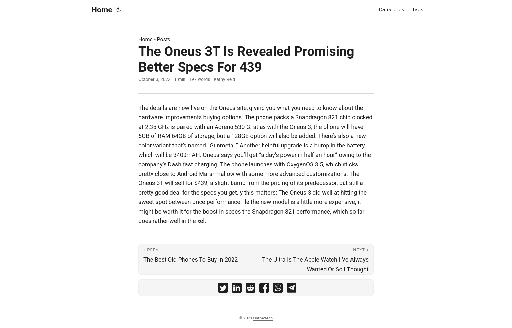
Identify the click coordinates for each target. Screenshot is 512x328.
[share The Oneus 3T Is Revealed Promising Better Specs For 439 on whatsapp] (278, 289)
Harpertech (263, 318)
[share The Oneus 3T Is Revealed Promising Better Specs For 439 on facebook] (264, 289)
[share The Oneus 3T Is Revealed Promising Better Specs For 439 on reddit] (250, 289)
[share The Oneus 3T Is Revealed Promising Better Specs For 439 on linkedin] (237, 289)
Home (101, 9)
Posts (163, 39)
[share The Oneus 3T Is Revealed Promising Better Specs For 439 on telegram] (291, 289)
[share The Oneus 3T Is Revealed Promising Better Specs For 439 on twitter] (223, 289)
